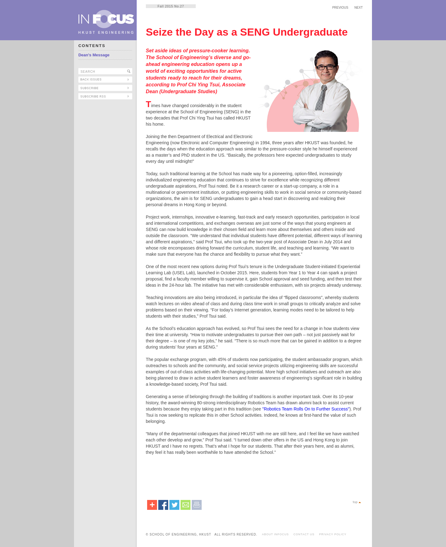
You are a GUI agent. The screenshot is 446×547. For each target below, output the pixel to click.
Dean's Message (94, 55)
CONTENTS (92, 45)
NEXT (358, 7)
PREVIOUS (340, 7)
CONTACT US (304, 534)
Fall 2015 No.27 (171, 6)
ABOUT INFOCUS (275, 534)
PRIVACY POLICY (332, 534)
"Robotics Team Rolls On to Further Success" (305, 408)
